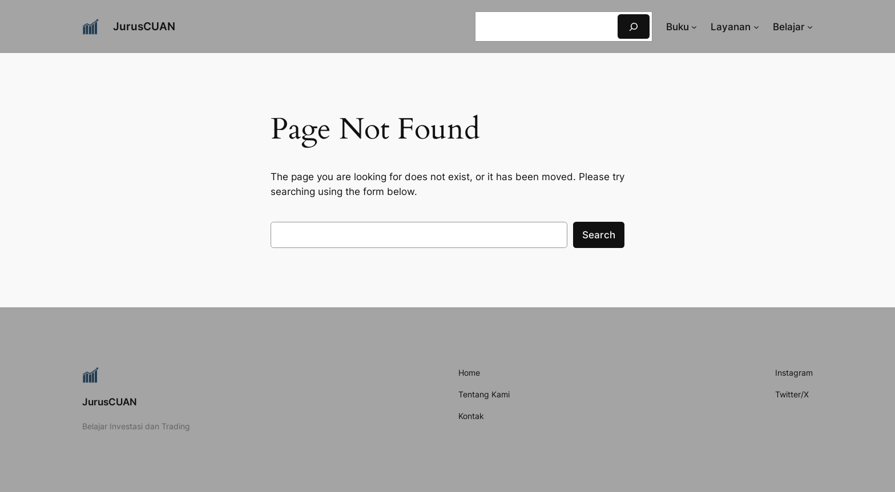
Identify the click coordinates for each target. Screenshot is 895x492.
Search (598, 235)
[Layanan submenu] (756, 27)
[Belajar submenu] (810, 27)
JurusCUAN (144, 26)
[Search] (634, 26)
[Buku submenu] (694, 27)
